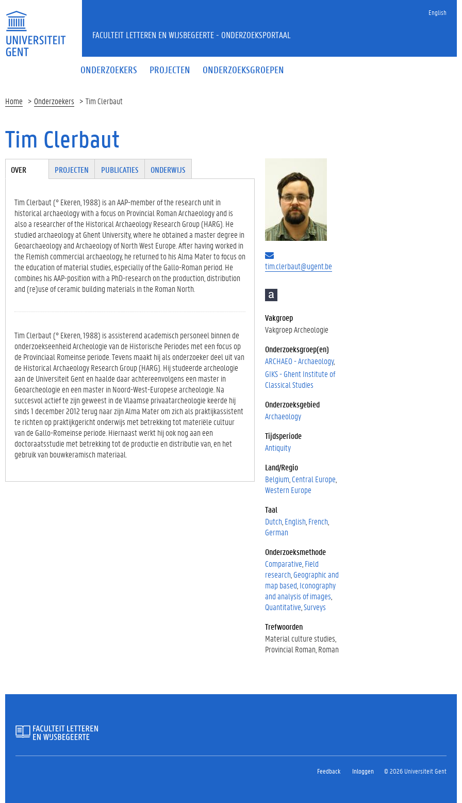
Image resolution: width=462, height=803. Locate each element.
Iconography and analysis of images (300, 590)
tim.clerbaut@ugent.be (298, 265)
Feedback (328, 770)
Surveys (315, 606)
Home (14, 100)
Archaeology (283, 416)
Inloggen (363, 770)
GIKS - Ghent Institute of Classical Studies (300, 379)
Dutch (273, 521)
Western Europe (288, 489)
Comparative (283, 563)
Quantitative (283, 606)
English (437, 12)
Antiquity (278, 447)
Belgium (277, 478)
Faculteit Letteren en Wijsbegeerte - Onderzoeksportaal (191, 34)
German (276, 532)
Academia (271, 295)
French (318, 521)
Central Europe (314, 478)
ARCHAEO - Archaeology (299, 360)
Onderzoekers (54, 100)
